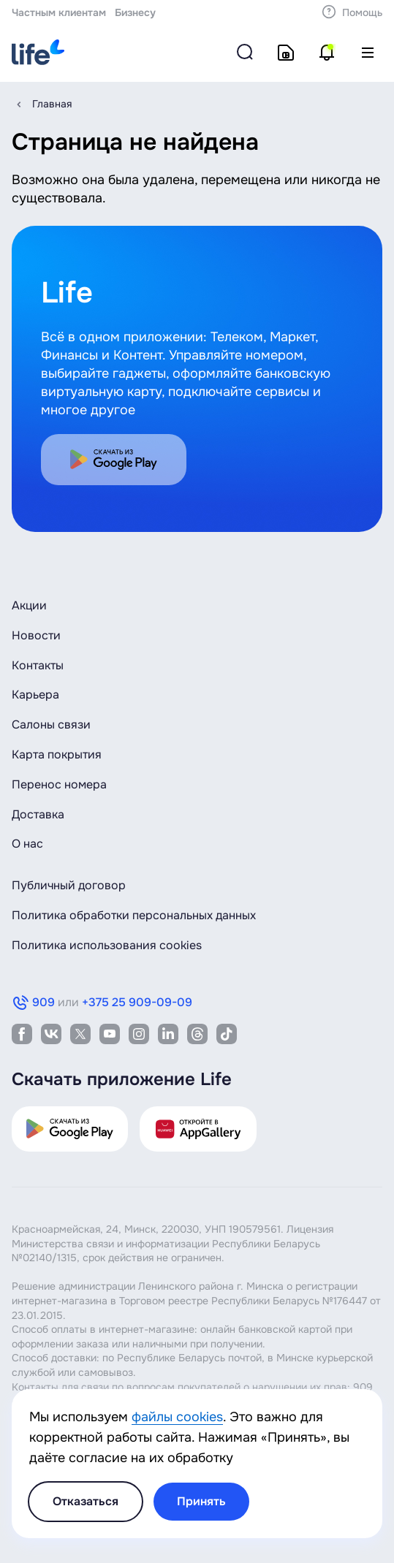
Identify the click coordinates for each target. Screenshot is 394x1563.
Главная (52, 103)
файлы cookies (177, 1417)
